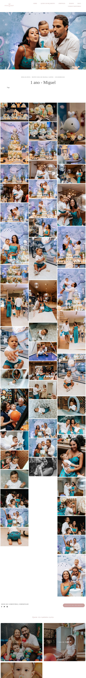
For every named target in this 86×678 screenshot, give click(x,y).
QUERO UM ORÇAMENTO (48, 3)
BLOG (79, 3)
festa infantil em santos (14, 91)
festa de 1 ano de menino (60, 91)
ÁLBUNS (71, 3)
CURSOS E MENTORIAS (74, 6)
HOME (35, 3)
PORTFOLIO (62, 3)
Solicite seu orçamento (74, 605)
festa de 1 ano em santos (15, 94)
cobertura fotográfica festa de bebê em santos (37, 91)
